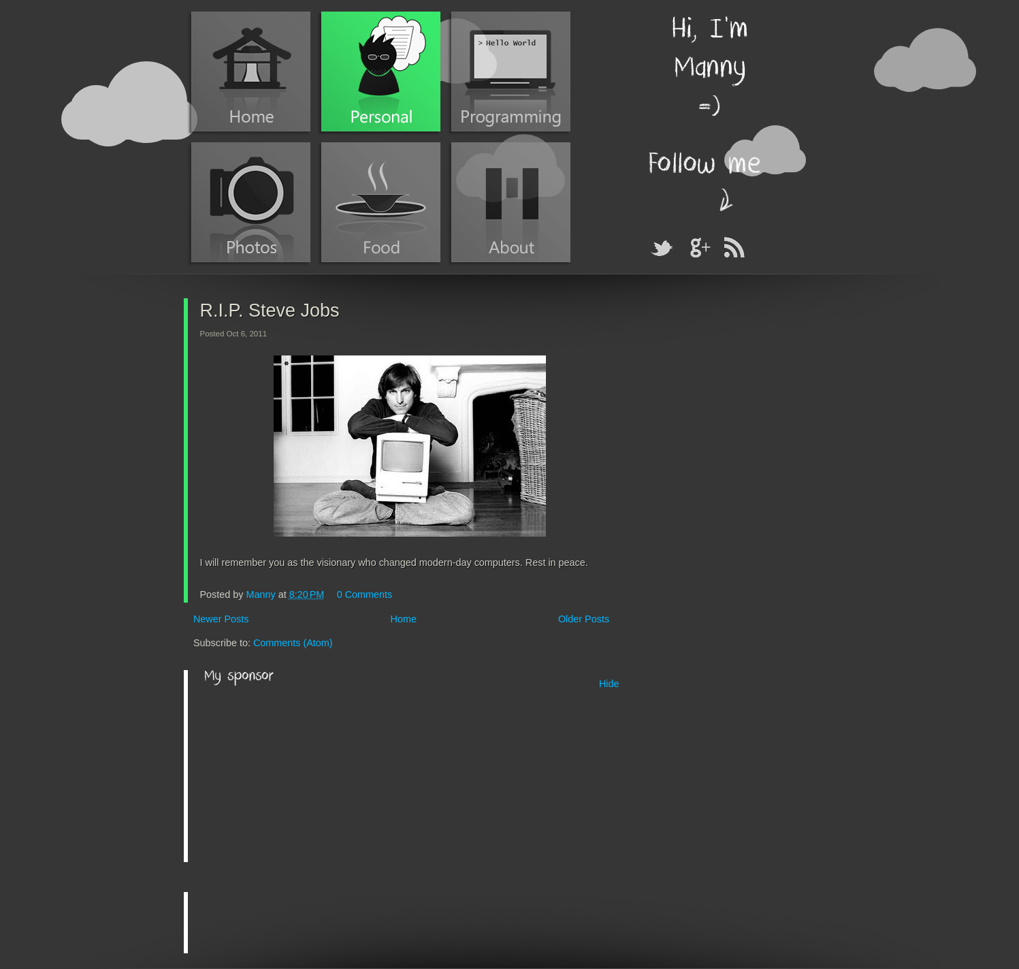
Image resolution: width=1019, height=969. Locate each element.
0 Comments (365, 594)
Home (250, 71)
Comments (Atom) (293, 642)
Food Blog (380, 202)
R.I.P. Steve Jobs (270, 310)
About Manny (510, 202)
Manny (262, 594)
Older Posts (583, 619)
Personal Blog (380, 71)
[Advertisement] (306, 775)
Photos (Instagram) (250, 202)
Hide (609, 683)
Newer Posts (221, 619)
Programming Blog (510, 71)
